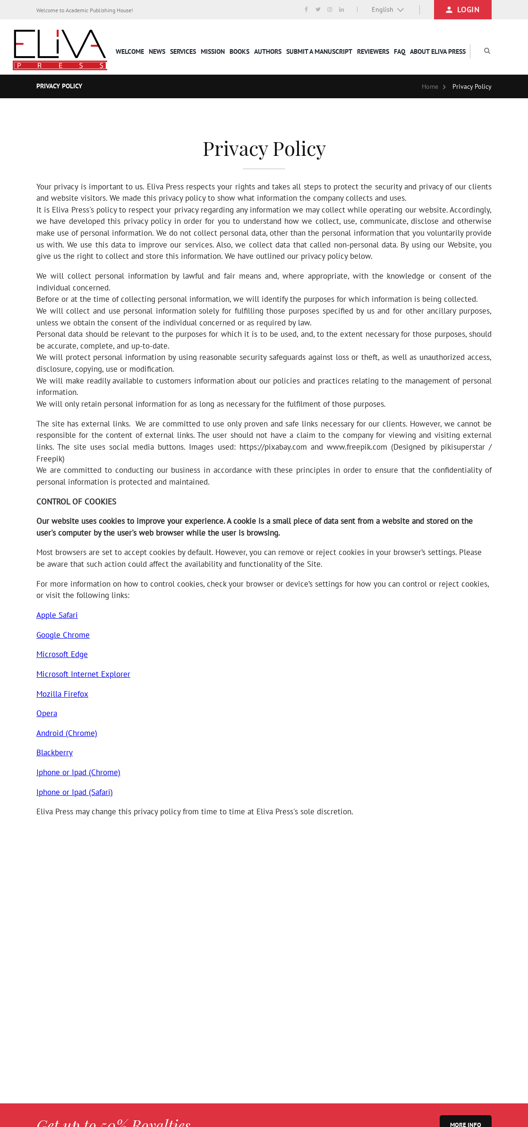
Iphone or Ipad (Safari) (74, 792)
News (157, 51)
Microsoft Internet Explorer (83, 674)
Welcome (130, 51)
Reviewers (373, 51)
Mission (213, 51)
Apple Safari (57, 615)
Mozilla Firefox (62, 694)
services (183, 51)
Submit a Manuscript (319, 51)
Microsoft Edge (62, 654)
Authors (267, 51)
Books (239, 51)
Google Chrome (63, 635)
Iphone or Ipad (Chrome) (78, 772)
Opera (46, 713)
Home (430, 86)
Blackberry (54, 752)
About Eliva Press (438, 51)
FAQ (399, 51)
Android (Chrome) (66, 733)
